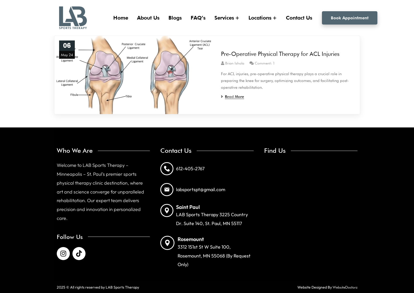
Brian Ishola (234, 63)
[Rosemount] (167, 243)
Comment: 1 (265, 63)
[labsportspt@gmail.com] (166, 189)
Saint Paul (188, 207)
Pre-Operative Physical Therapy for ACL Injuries (280, 53)
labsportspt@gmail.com (200, 189)
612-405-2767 (190, 169)
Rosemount (191, 239)
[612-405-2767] (166, 168)
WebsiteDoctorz (345, 287)
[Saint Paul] (166, 210)
